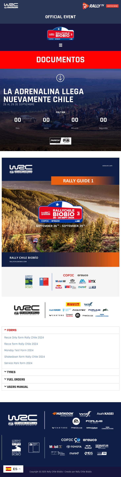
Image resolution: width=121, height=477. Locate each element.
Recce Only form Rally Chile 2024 (24, 337)
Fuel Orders (16, 379)
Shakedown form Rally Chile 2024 (24, 357)
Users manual (17, 387)
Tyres (11, 372)
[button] (60, 45)
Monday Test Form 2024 (18, 350)
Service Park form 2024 (18, 363)
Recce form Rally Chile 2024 (21, 344)
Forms (12, 330)
